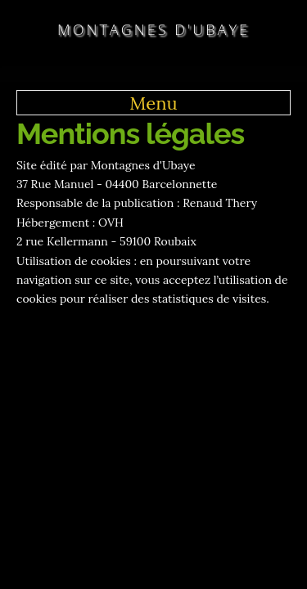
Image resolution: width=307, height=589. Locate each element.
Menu (153, 103)
